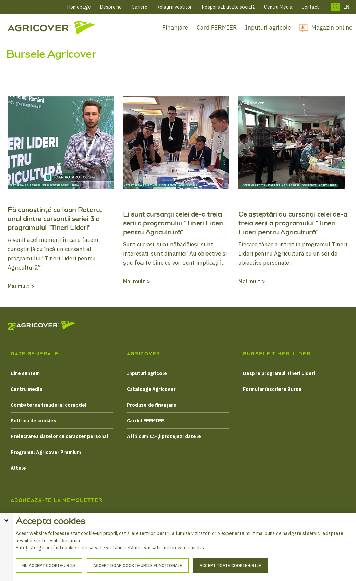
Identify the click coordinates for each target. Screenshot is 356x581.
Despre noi (111, 7)
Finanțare (175, 27)
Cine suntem (25, 373)
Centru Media (278, 7)
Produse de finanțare (151, 405)
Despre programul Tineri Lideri (279, 373)
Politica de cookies (33, 421)
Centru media (26, 389)
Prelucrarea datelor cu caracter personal (59, 436)
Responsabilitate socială (228, 7)
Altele (18, 468)
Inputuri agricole (268, 27)
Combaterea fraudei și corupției (48, 405)
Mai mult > (21, 286)
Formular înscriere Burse (272, 389)
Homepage (79, 7)
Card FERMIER (217, 27)
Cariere (139, 7)
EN (346, 7)
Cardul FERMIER (145, 421)
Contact (310, 7)
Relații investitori (175, 7)
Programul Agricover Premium (46, 452)
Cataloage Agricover (151, 389)
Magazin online (332, 27)
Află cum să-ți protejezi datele (164, 436)
